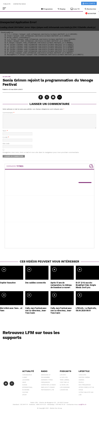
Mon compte (89, 3)
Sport (24, 397)
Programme (47, 9)
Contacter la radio (48, 387)
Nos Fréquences (85, 387)
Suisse (24, 387)
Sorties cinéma (84, 380)
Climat (24, 380)
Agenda (81, 382)
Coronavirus (27, 377)
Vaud (24, 385)
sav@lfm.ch (82, 407)
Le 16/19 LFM (64, 387)
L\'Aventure (64, 392)
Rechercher (90, 9)
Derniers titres (47, 382)
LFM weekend (65, 390)
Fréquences (45, 385)
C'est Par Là (64, 385)
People (81, 385)
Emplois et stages (48, 390)
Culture (25, 395)
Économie (25, 392)
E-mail (6, 140)
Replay (62, 9)
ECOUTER (90, 13)
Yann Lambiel (64, 382)
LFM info (63, 377)
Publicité (6, 4)
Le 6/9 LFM (63, 380)
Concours (82, 377)
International (27, 390)
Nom (5, 133)
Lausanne (25, 382)
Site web (6, 146)
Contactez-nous (19, 4)
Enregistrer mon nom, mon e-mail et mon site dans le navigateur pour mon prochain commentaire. (41, 155)
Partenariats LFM (47, 392)
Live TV (75, 9)
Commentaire (8, 113)
